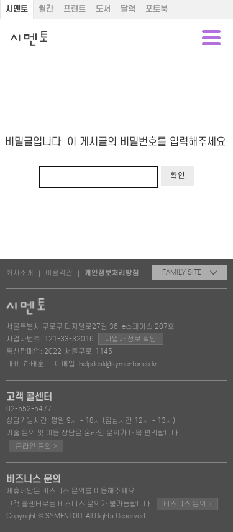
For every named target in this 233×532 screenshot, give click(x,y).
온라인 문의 (36, 445)
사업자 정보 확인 (131, 339)
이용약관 (59, 272)
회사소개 (20, 272)
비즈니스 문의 (187, 503)
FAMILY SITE (189, 272)
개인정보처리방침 (112, 272)
